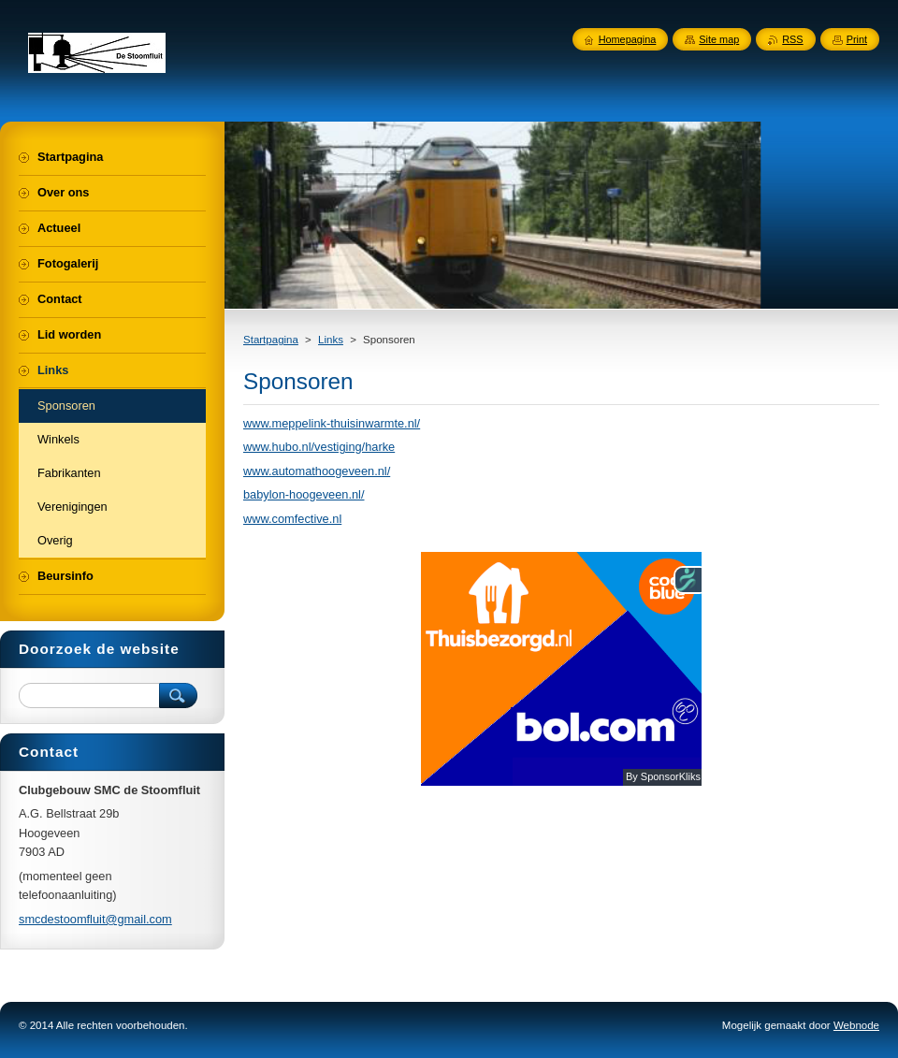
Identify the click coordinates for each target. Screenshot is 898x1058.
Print (857, 39)
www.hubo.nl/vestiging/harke (319, 447)
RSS (792, 39)
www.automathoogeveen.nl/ (316, 471)
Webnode (856, 1025)
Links (330, 339)
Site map (719, 39)
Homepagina (628, 39)
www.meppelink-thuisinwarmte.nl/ (331, 423)
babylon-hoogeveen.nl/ (304, 494)
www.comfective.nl (292, 519)
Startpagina (270, 339)
